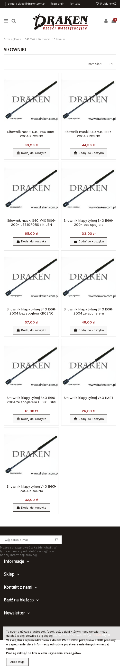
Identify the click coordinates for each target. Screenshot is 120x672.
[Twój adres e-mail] (26, 540)
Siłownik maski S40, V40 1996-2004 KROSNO (31, 134)
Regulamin (57, 3)
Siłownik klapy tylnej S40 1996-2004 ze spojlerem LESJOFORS (31, 400)
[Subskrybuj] (56, 540)
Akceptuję (17, 662)
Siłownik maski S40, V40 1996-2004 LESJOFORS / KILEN (31, 222)
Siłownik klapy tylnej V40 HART (88, 398)
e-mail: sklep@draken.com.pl (27, 3)
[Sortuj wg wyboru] (95, 64)
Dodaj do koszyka (31, 153)
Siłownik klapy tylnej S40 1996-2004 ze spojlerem (88, 311)
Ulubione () (106, 3)
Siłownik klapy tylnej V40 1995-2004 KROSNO (31, 488)
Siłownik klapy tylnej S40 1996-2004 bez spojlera (88, 222)
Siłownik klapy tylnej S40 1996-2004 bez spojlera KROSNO (31, 311)
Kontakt (74, 3)
